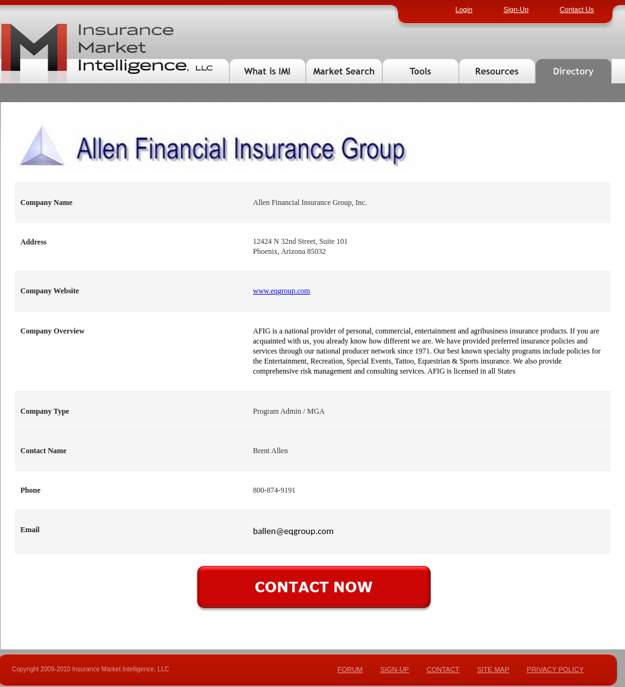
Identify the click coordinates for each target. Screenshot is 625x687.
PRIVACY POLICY (555, 669)
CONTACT (442, 669)
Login (464, 9)
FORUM (349, 669)
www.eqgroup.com (281, 290)
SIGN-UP (395, 669)
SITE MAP (493, 669)
